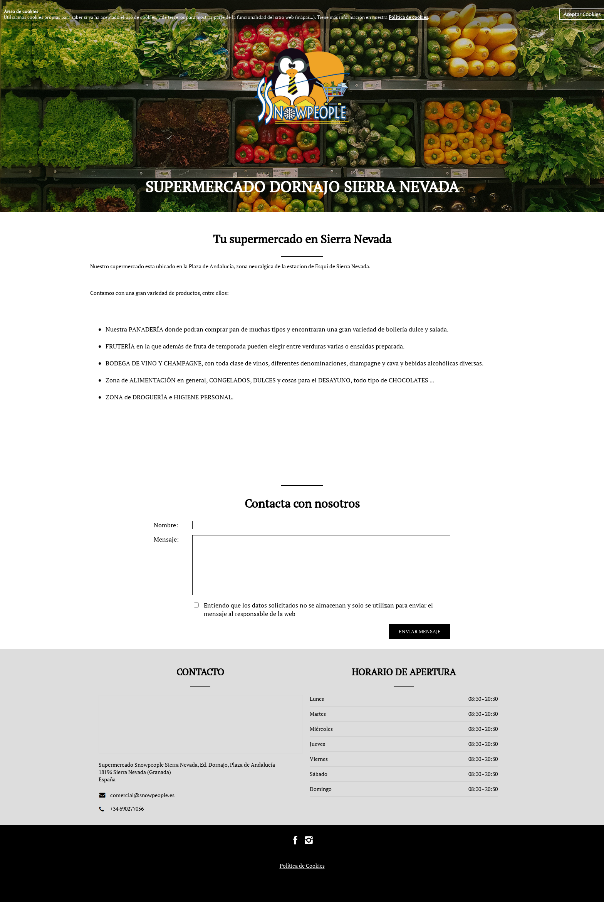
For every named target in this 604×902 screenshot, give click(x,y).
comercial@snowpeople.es (142, 795)
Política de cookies (408, 17)
